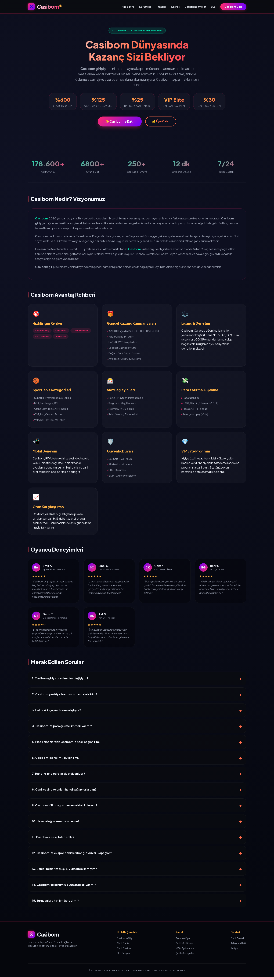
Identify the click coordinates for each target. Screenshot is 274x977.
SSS (213, 6)
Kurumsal (145, 6)
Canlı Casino (124, 948)
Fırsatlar (161, 6)
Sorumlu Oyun (183, 938)
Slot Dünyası (123, 953)
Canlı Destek (237, 938)
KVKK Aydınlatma (185, 948)
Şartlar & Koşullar (185, 953)
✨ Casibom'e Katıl (119, 121)
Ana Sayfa (128, 6)
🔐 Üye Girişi (160, 121)
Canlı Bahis (123, 943)
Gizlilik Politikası (184, 943)
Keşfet (175, 6)
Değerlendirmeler (195, 6)
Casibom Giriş (233, 6)
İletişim (234, 948)
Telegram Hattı (238, 943)
